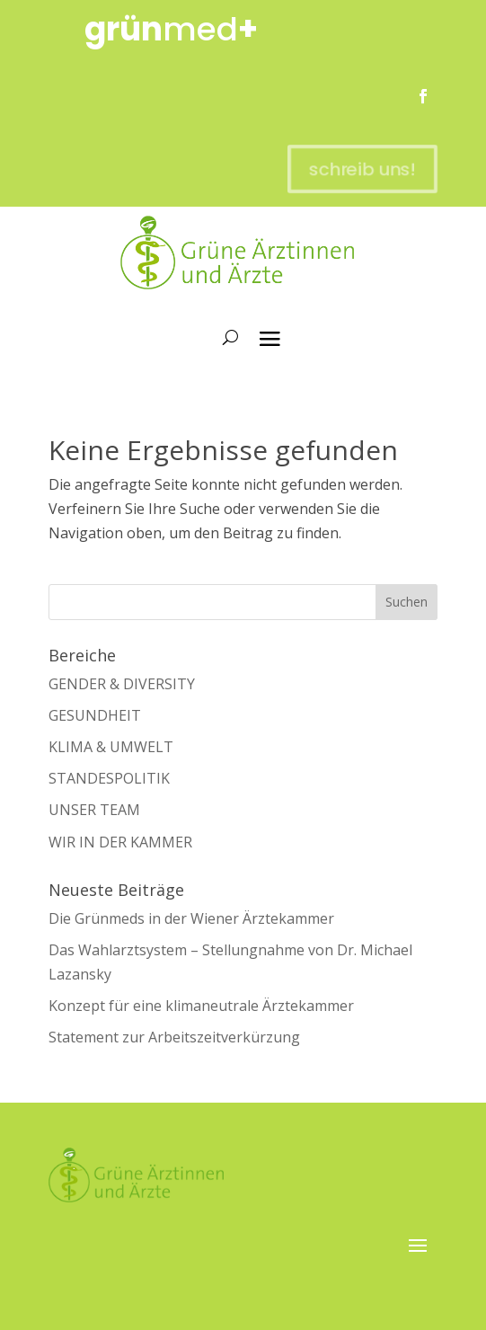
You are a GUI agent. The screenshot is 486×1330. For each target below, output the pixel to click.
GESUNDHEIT (95, 715)
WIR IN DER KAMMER (120, 842)
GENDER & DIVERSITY (122, 684)
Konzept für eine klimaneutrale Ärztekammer (201, 1005)
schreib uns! (353, 169)
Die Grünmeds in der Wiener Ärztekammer (191, 918)
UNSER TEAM (94, 810)
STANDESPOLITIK (109, 778)
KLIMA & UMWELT (111, 747)
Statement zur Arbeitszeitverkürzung (174, 1037)
